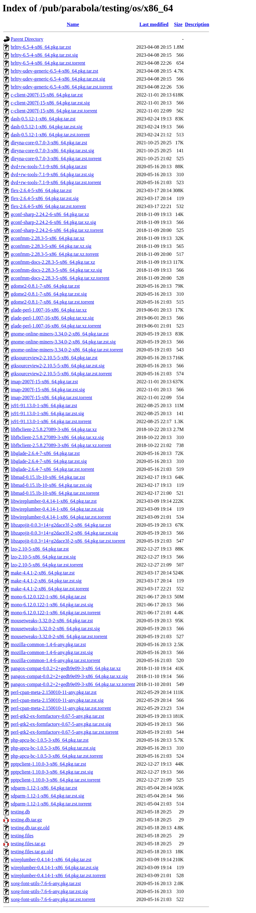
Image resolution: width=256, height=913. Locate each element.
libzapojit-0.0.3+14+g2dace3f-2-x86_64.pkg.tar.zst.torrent (68, 541)
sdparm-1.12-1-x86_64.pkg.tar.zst (44, 787)
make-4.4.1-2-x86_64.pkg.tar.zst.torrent (50, 588)
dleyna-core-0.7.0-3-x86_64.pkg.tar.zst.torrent (56, 158)
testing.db (20, 811)
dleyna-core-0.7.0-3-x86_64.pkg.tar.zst (49, 142)
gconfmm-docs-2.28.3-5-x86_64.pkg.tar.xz (53, 262)
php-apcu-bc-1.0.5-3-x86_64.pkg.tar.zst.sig (53, 748)
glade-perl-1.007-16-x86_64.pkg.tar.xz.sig (52, 317)
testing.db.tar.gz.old (30, 827)
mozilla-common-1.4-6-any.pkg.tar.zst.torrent (55, 660)
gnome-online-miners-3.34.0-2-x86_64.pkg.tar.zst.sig (63, 341)
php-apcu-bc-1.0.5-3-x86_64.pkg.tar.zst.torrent (57, 756)
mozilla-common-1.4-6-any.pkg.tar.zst (48, 644)
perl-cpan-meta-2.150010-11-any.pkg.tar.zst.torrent (61, 708)
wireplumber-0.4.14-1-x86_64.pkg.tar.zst (51, 859)
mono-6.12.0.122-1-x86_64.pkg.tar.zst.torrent (56, 612)
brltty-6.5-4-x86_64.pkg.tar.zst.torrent (48, 63)
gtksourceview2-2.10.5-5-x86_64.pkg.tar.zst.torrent (61, 373)
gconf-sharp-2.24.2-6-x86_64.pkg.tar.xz (50, 214)
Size (178, 24)
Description (197, 24)
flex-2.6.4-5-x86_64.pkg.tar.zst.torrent (48, 206)
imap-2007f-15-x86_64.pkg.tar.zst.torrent (51, 397)
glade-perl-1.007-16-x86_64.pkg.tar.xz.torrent (56, 325)
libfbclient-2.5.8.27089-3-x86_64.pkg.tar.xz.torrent (61, 445)
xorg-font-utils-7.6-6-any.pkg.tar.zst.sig (49, 891)
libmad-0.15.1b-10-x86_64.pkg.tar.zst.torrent (55, 493)
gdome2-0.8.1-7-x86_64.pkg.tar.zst (45, 286)
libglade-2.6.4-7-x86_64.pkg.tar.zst (45, 453)
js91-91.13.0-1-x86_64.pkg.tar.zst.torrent (51, 421)
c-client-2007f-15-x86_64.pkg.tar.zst (47, 94)
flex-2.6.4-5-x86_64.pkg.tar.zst (41, 190)
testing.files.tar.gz (28, 843)
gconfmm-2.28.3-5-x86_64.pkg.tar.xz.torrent (55, 254)
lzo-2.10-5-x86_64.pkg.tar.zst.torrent (47, 564)
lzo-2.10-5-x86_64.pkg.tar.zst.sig (43, 556)
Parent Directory (27, 39)
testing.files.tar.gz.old (32, 851)
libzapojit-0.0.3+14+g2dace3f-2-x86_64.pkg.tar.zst (61, 525)
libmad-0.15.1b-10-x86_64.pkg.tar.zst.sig (51, 485)
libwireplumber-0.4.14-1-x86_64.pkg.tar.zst (54, 501)
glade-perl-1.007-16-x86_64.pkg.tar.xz (49, 310)
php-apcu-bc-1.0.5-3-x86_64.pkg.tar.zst (50, 740)
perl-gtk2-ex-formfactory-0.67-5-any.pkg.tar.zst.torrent (64, 732)
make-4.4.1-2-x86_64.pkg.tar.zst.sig (46, 580)
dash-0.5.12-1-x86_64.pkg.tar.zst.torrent (50, 134)
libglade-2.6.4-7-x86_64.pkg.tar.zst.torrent (52, 469)
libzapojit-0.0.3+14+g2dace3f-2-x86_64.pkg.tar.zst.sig (64, 533)
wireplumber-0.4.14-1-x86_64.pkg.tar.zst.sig (54, 867)
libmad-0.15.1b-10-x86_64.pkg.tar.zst (48, 477)
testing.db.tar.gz (26, 819)
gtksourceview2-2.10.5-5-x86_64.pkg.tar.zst (54, 357)
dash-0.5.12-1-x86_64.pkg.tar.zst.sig (46, 126)
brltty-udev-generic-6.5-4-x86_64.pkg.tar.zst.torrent (62, 86)
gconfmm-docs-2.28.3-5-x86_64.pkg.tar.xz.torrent (60, 278)
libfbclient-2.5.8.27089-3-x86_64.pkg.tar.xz (54, 429)
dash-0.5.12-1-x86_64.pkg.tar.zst (43, 118)
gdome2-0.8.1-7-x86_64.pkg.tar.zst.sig (49, 294)
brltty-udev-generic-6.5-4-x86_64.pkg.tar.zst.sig (58, 78)
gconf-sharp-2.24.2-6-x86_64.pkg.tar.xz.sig (53, 222)
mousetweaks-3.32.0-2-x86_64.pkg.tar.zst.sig (55, 628)
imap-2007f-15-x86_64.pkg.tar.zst (44, 381)
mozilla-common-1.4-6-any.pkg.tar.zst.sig (52, 652)
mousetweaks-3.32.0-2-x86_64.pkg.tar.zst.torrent (59, 636)
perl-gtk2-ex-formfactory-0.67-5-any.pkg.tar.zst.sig (61, 724)
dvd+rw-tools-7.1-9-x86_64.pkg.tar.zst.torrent (56, 182)
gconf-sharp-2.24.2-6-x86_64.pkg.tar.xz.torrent (57, 230)
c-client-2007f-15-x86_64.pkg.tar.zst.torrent (54, 110)
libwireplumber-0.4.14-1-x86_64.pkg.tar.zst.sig (57, 509)
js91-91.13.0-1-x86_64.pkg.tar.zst (44, 405)
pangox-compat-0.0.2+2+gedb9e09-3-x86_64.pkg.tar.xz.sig (69, 676)
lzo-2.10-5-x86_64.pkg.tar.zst (40, 548)
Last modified (154, 24)
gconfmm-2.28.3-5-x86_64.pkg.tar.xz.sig (51, 246)
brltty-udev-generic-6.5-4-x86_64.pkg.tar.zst (54, 71)
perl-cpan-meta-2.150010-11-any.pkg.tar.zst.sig (57, 700)
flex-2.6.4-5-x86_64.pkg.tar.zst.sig (44, 198)
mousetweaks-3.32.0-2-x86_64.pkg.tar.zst (52, 620)
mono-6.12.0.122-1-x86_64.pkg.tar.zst (48, 596)
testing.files (22, 835)
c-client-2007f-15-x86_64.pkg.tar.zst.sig (50, 102)
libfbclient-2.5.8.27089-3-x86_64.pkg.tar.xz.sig (57, 437)
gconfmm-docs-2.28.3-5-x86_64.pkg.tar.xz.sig (56, 270)
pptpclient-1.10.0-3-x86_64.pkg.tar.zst (48, 764)
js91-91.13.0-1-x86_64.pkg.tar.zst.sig (47, 413)
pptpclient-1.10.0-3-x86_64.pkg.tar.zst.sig (52, 772)
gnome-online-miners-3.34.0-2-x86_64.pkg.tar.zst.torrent (67, 349)
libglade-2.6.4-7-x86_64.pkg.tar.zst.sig (49, 461)
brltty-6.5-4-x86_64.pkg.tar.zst (41, 47)
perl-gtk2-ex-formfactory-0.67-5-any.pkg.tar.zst (57, 716)
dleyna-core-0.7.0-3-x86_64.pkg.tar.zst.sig (52, 150)
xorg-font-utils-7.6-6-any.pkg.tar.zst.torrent (53, 899)
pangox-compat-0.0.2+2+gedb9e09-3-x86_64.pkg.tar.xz (66, 668)
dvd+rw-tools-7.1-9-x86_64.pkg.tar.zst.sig (52, 174)
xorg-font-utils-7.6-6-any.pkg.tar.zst (46, 883)
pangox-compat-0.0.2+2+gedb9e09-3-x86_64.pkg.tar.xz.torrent (73, 684)
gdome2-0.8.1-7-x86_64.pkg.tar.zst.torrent (52, 302)
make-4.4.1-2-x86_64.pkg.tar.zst (43, 572)
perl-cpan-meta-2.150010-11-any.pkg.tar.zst (54, 692)
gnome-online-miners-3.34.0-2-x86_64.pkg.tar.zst (60, 333)
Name (73, 24)
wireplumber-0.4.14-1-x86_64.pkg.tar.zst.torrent (58, 875)
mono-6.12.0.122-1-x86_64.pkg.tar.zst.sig (52, 604)
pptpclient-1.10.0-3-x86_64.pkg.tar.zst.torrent (55, 779)
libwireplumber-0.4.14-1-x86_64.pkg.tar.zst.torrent (61, 517)
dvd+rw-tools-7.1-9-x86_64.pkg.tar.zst (49, 166)
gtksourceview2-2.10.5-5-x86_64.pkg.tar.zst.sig (58, 365)
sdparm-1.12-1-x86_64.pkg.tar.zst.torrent (51, 803)
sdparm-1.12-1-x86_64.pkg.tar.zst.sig (47, 795)
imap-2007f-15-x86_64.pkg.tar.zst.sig (48, 389)
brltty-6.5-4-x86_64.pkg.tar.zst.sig (44, 55)
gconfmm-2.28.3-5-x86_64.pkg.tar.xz (47, 238)
